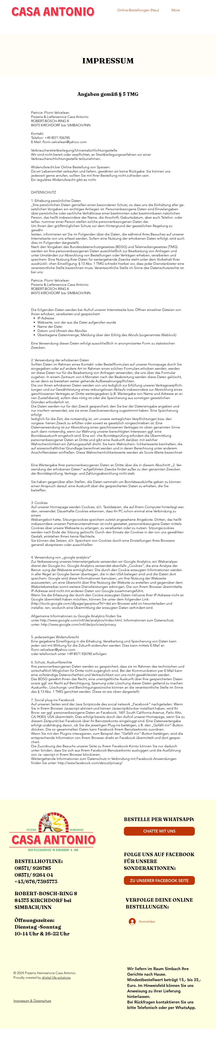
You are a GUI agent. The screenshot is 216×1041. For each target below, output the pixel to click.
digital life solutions (56, 977)
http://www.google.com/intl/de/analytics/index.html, (81, 620)
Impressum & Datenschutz (32, 1001)
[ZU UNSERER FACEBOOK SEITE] (159, 880)
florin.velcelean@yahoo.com (65, 142)
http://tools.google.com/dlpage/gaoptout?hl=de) (71, 603)
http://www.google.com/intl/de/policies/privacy (78, 624)
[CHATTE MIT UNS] (159, 831)
